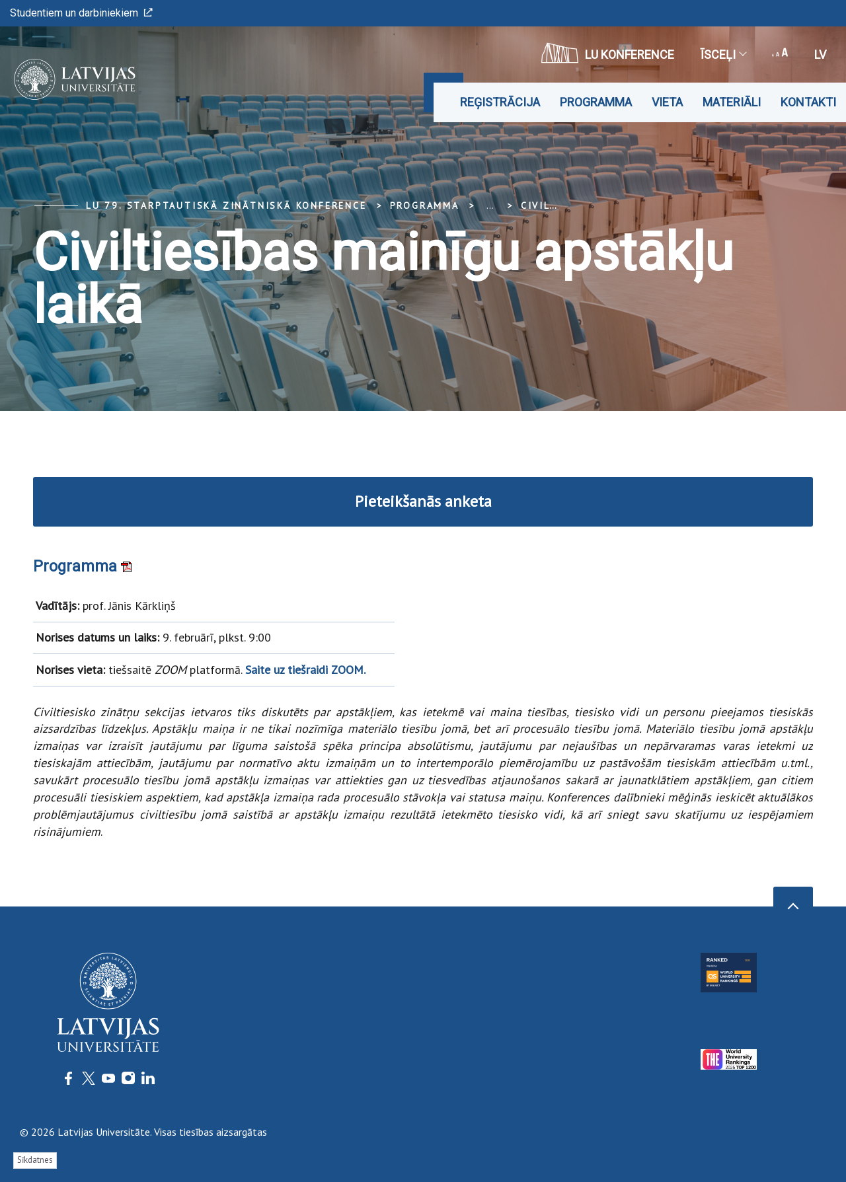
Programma (596, 102)
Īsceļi (723, 54)
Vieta (667, 102)
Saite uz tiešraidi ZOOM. (305, 669)
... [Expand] (490, 205)
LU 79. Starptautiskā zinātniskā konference (226, 205)
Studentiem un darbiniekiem (81, 13)
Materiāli (732, 102)
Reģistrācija (500, 102)
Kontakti (808, 102)
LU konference (607, 52)
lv (820, 54)
